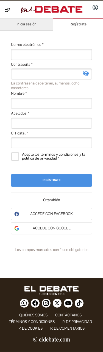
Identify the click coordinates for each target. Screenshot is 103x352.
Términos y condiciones (32, 321)
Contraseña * (22, 64)
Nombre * (19, 93)
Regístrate (78, 24)
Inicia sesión (26, 24)
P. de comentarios (67, 328)
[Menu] (6, 9)
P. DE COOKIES (30, 328)
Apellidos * (20, 113)
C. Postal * (19, 133)
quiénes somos (33, 315)
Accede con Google (52, 228)
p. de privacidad (77, 321)
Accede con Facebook (51, 213)
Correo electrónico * (27, 44)
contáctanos (68, 315)
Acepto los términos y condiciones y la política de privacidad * (53, 156)
